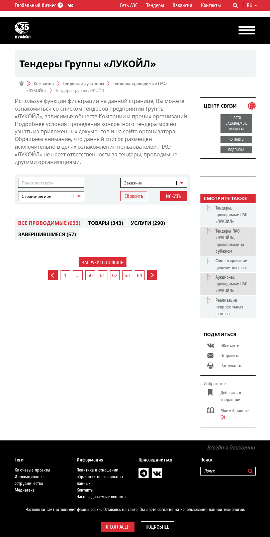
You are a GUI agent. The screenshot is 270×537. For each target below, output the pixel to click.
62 (114, 275)
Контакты (211, 5)
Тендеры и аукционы (83, 83)
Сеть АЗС (129, 5)
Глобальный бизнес (38, 5)
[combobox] (153, 183)
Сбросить (133, 196)
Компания (44, 83)
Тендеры (155, 5)
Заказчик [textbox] (133, 183)
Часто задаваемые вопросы (101, 497)
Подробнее (157, 527)
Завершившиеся (47, 234)
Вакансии (182, 5)
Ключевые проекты (32, 470)
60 (90, 275)
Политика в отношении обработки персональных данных (100, 476)
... (78, 275)
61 (102, 275)
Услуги (148, 223)
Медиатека (24, 490)
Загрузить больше (102, 263)
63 (127, 275)
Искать (173, 196)
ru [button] (252, 5)
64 (139, 275)
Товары (105, 223)
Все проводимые (49, 223)
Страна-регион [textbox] (37, 196)
